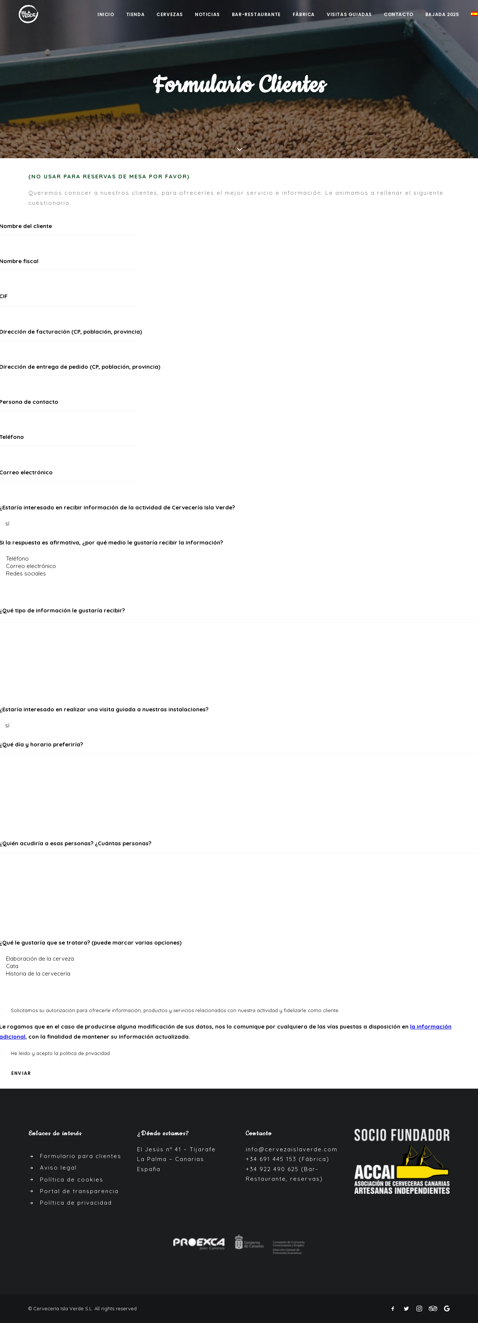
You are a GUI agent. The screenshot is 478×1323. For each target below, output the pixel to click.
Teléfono (239, 558)
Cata (239, 966)
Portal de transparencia (79, 1191)
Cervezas (169, 15)
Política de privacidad (76, 1202)
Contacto (398, 15)
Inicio (105, 15)
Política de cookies (71, 1179)
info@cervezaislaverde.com (292, 1149)
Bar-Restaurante (256, 15)
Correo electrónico (239, 566)
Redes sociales (239, 573)
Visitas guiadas (349, 15)
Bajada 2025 (442, 15)
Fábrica (304, 15)
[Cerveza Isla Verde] (24, 14)
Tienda (135, 15)
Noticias (207, 15)
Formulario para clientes (80, 1156)
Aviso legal (58, 1167)
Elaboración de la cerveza (239, 958)
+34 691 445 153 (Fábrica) (287, 1159)
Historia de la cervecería (239, 973)
